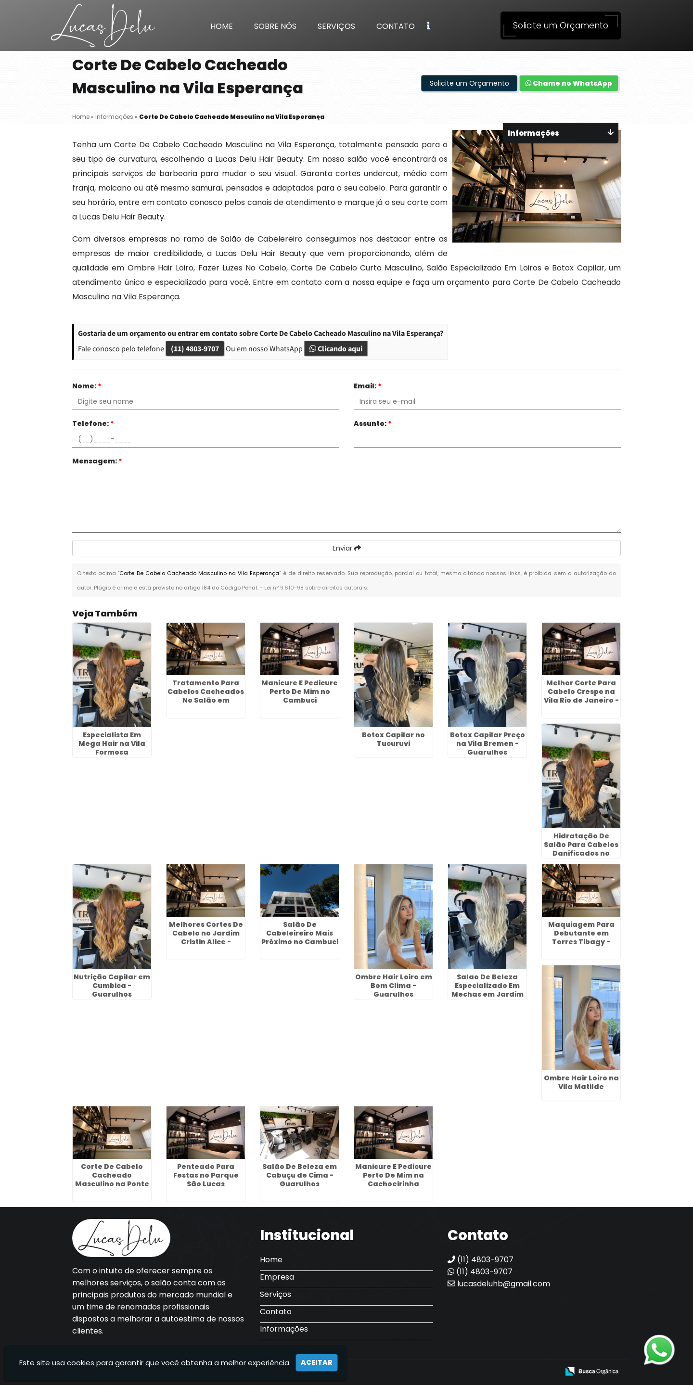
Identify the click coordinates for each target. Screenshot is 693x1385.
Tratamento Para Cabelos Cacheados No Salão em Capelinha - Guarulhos (205, 700)
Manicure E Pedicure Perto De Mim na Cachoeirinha (393, 1175)
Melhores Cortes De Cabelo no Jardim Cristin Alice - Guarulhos (206, 937)
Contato (395, 26)
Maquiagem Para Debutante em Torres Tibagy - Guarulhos (581, 937)
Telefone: (93, 423)
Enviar (347, 548)
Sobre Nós (275, 26)
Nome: (87, 386)
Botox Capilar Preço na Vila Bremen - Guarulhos (487, 743)
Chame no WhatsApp (569, 83)
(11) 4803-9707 (195, 348)
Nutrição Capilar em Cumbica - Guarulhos (112, 985)
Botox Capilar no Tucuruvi (393, 739)
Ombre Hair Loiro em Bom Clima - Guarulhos (393, 985)
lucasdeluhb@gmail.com (499, 1283)
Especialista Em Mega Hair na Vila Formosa (111, 743)
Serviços (336, 26)
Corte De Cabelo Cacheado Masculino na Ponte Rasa (112, 1179)
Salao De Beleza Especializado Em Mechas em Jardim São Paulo (487, 990)
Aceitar (317, 1362)
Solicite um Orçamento (560, 25)
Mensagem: (97, 461)
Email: (368, 386)
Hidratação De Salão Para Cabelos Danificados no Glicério (581, 849)
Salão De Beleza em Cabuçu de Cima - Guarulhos (299, 1175)
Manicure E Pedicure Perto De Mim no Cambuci (299, 691)
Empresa (277, 1276)
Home (221, 26)
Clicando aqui (335, 348)
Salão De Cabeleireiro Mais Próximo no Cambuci (299, 933)
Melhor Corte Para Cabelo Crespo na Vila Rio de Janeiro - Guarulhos (581, 696)
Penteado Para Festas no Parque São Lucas (206, 1175)
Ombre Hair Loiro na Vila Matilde (581, 1082)
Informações (284, 1328)
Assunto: (373, 423)
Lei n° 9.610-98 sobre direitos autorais (315, 587)
